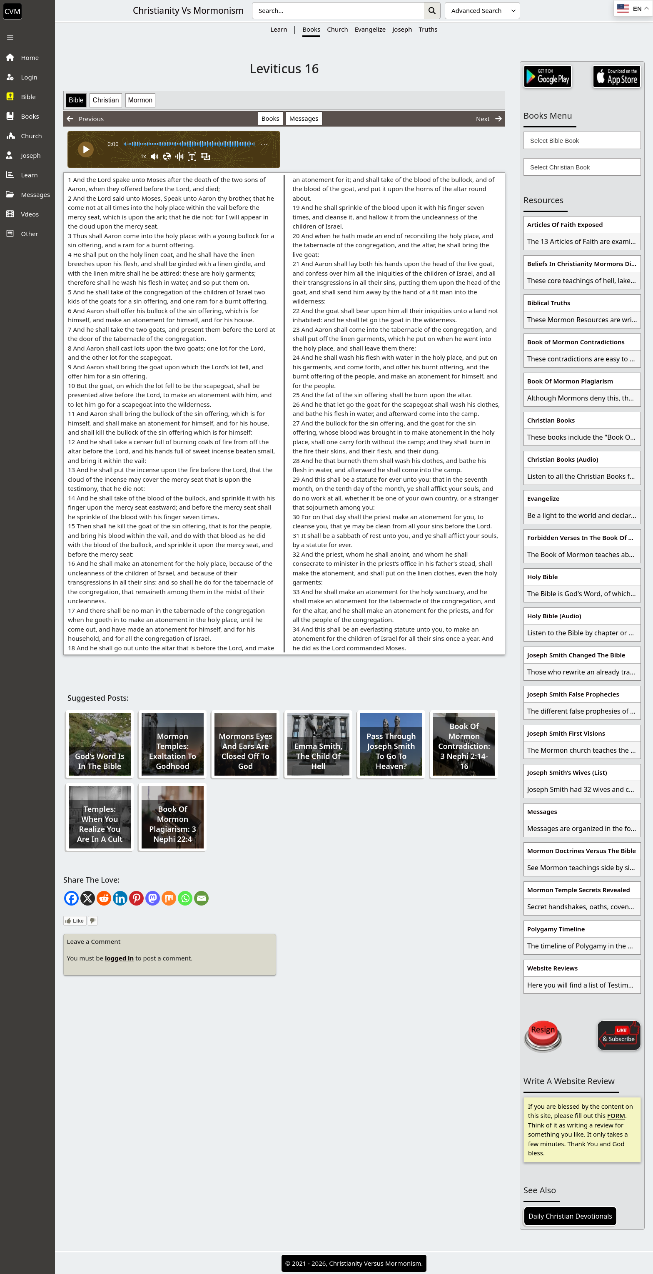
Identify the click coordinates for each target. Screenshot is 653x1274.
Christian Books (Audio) (562, 459)
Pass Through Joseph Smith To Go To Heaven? (391, 751)
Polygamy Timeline (556, 929)
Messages (304, 118)
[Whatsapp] (185, 898)
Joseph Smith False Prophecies (573, 694)
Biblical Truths (548, 303)
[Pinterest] (136, 898)
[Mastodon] (152, 898)
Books (311, 29)
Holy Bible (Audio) (554, 616)
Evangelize (370, 29)
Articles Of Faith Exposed (565, 224)
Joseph (402, 29)
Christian (105, 100)
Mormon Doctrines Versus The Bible (581, 850)
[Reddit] (104, 898)
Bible (76, 100)
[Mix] (169, 898)
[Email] (201, 898)
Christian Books (551, 420)
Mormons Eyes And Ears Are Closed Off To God (245, 751)
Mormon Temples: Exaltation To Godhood (172, 751)
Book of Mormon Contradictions (576, 342)
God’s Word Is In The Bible (100, 761)
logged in (119, 958)
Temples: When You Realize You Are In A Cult (100, 824)
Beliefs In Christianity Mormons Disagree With (584, 263)
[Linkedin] (120, 898)
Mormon (140, 100)
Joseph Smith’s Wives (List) (567, 772)
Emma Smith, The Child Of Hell (318, 756)
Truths (428, 29)
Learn (278, 29)
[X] (87, 898)
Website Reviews (552, 968)
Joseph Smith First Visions (566, 733)
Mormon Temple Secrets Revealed (578, 890)
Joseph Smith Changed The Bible (576, 655)
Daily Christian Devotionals (570, 1216)
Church (337, 29)
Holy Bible (542, 576)
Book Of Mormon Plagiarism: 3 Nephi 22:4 (172, 824)
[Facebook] (71, 898)
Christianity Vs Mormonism (188, 10)
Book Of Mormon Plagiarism (570, 381)
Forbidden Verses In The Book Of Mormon (584, 537)
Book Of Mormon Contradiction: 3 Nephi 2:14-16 (464, 746)
